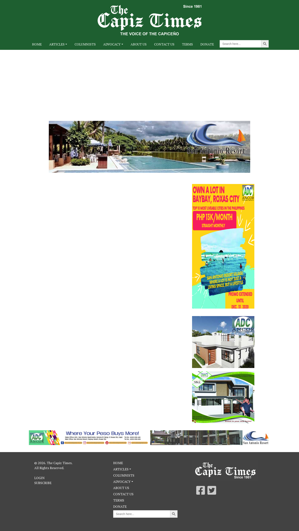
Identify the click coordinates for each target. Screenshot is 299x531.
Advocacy (112, 44)
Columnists (85, 44)
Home (37, 44)
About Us (139, 44)
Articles (57, 44)
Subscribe (42, 483)
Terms (187, 44)
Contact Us (164, 44)
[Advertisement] (149, 81)
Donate (207, 44)
